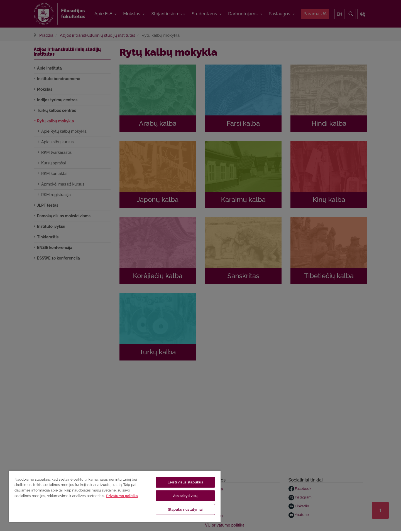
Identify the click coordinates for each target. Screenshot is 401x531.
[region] (115, 496)
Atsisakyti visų (185, 496)
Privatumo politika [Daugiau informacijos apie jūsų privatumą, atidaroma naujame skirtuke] (122, 496)
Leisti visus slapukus (185, 482)
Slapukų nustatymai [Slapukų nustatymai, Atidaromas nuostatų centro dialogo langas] (185, 509)
